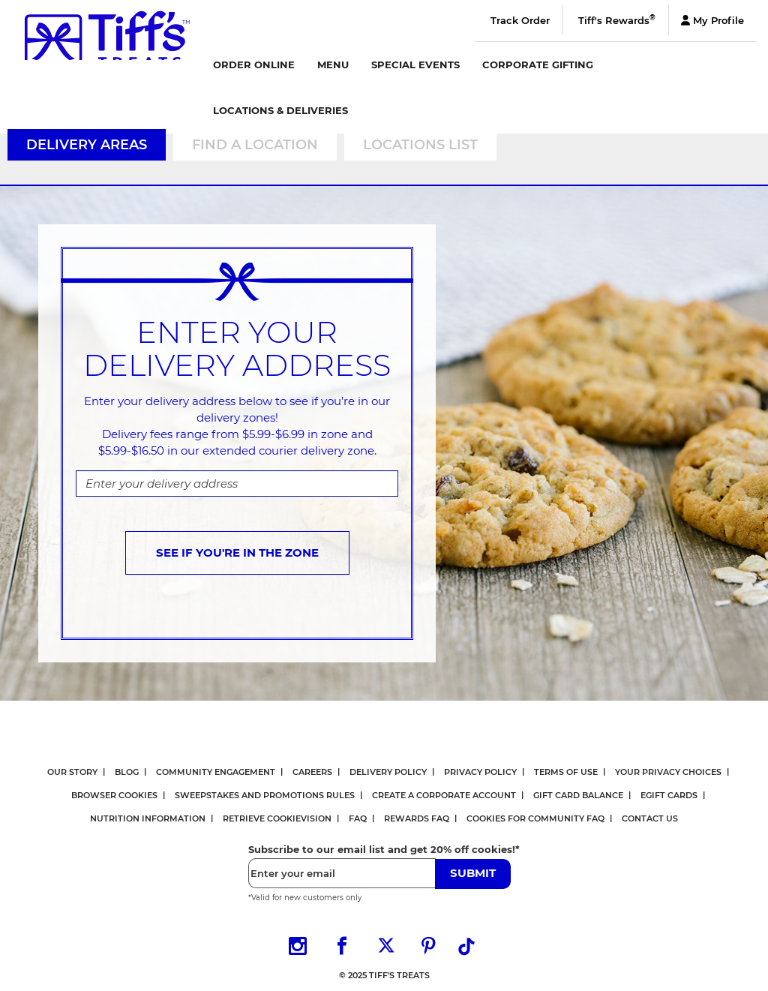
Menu (333, 65)
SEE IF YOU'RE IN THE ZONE (237, 552)
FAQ (358, 818)
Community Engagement (215, 772)
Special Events (415, 65)
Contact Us (650, 818)
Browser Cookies (114, 795)
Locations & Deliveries (280, 110)
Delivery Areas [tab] (86, 145)
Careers (312, 772)
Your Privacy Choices (668, 772)
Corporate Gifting (537, 65)
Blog (127, 772)
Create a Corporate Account (444, 795)
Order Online (254, 65)
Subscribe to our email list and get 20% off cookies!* (384, 849)
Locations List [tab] (420, 145)
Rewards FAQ (416, 818)
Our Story (72, 772)
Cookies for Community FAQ (535, 818)
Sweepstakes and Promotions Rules (265, 795)
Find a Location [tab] (255, 145)
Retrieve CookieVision (277, 818)
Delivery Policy (388, 772)
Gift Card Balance (578, 795)
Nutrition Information (148, 818)
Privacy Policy (480, 772)
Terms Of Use (566, 772)
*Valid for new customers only (305, 897)
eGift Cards (669, 795)
